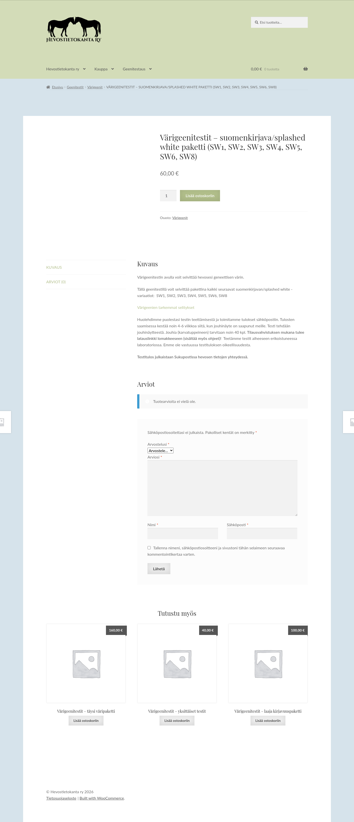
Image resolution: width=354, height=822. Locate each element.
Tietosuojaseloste (61, 798)
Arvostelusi (158, 444)
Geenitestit (75, 87)
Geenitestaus (134, 68)
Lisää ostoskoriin (200, 195)
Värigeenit (95, 87)
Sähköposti (238, 524)
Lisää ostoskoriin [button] (86, 720)
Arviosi (155, 457)
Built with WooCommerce (102, 798)
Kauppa (100, 68)
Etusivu (57, 87)
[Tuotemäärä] (168, 195)
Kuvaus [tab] (54, 267)
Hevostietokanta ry (62, 68)
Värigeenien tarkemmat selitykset (165, 307)
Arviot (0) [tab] (56, 281)
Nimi (153, 524)
